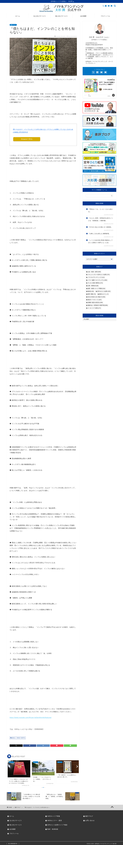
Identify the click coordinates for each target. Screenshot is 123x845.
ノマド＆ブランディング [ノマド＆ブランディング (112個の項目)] (96, 277)
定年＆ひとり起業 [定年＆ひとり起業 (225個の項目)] (103, 291)
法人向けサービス (39, 16)
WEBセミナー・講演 (54, 821)
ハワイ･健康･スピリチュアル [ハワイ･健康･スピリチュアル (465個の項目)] (97, 280)
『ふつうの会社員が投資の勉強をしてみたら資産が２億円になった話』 (100, 242)
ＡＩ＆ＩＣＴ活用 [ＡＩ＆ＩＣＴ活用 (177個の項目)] (94, 308)
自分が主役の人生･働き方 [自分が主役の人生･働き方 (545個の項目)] (96, 297)
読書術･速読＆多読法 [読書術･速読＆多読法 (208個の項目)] (95, 302)
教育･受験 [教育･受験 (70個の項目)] (92, 294)
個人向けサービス (61, 16)
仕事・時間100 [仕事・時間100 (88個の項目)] (93, 286)
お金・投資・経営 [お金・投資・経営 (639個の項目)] (94, 272)
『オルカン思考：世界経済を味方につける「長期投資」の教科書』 (100, 220)
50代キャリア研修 (53, 816)
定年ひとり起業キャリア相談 (57, 825)
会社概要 (83, 16)
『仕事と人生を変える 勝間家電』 (99, 234)
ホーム (17, 16)
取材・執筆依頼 (52, 829)
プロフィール (105, 16)
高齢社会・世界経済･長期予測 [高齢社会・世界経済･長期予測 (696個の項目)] (98, 305)
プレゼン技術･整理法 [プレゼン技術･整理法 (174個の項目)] (95, 283)
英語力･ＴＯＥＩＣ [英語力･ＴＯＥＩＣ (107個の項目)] (94, 300)
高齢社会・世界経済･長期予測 (18, 738)
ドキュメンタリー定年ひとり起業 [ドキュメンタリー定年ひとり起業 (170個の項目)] (98, 275)
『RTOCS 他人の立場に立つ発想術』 (100, 227)
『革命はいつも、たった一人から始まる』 (100, 211)
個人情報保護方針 (12, 844)
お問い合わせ (90, 821)
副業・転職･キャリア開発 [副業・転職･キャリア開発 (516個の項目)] (96, 289)
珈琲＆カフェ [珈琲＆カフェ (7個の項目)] (103, 294)
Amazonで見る (26, 139)
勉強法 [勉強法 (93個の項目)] (91, 291)
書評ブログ (13, 25)
